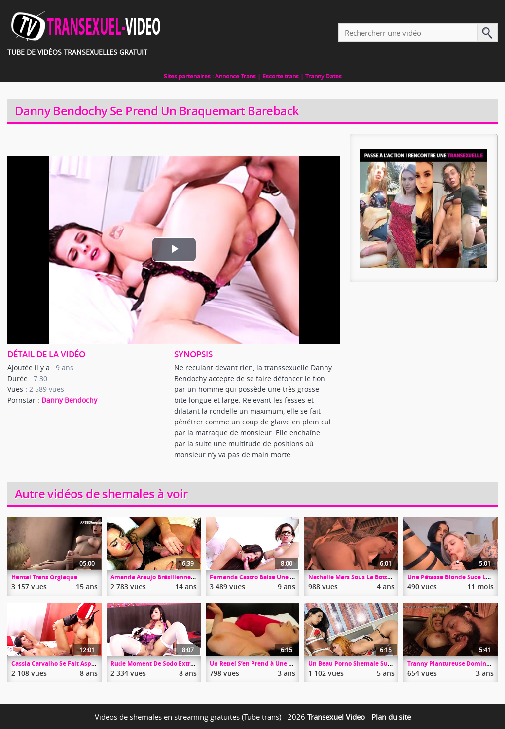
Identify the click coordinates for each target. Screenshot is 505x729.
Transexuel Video (336, 717)
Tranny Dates (323, 76)
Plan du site (391, 717)
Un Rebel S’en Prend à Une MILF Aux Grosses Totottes (287, 663)
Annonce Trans (235, 76)
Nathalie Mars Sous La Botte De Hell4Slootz (371, 577)
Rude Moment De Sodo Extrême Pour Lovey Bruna (183, 663)
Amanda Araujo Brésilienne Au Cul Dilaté (170, 577)
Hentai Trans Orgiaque (44, 577)
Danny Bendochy (69, 400)
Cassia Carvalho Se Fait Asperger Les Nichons (77, 663)
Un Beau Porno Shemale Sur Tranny (360, 663)
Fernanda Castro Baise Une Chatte (260, 577)
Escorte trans (280, 76)
